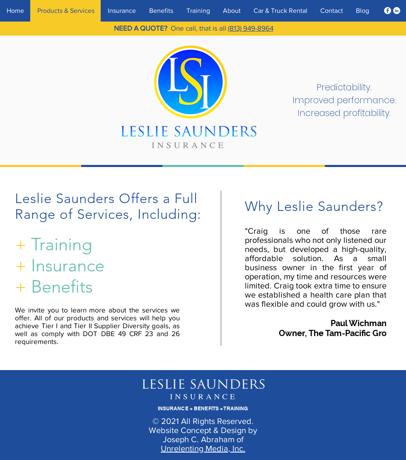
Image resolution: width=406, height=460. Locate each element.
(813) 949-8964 (250, 28)
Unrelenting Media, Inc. (203, 448)
